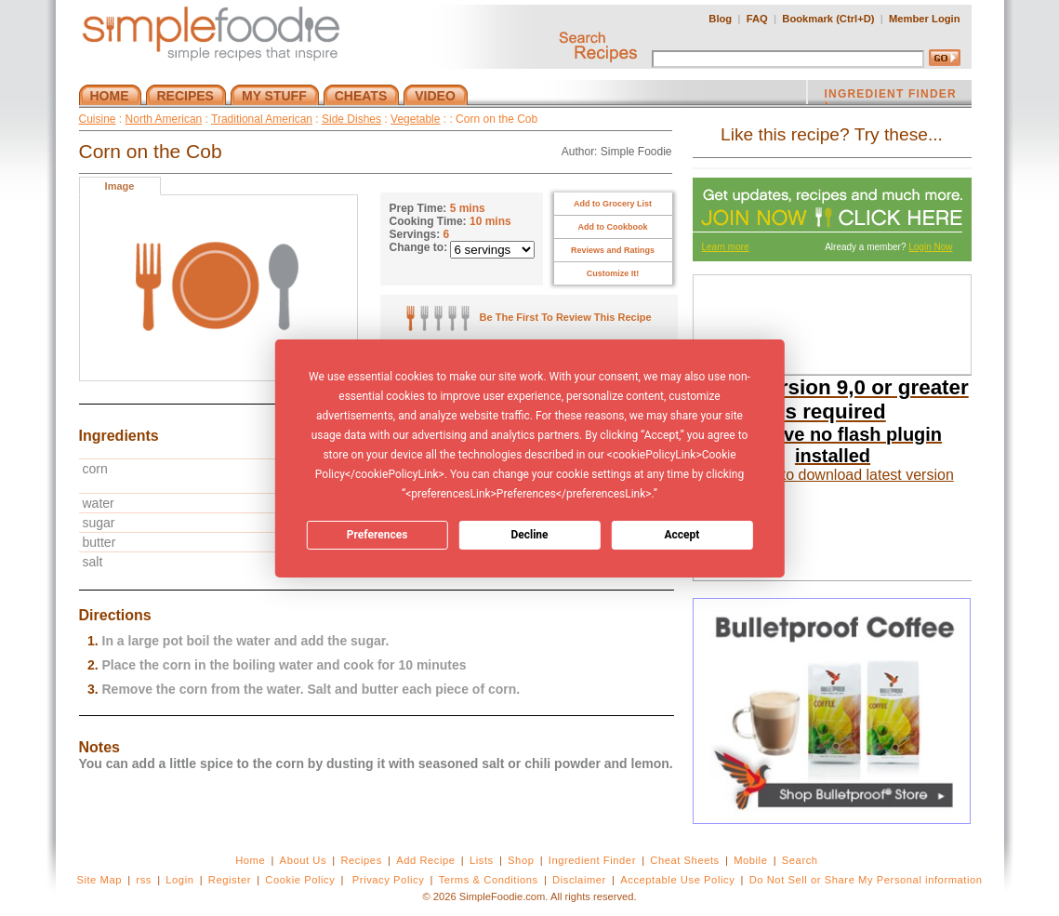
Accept (681, 534)
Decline (529, 534)
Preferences (377, 534)
